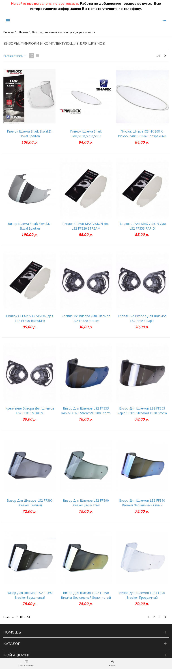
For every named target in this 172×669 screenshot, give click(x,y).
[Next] (165, 56)
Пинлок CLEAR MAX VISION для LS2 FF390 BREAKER (29, 318)
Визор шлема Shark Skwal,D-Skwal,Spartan (30, 226)
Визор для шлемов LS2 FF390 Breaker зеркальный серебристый (30, 597)
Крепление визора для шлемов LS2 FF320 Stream (86, 318)
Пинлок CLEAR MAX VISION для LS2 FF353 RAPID (142, 226)
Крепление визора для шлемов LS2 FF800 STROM (29, 410)
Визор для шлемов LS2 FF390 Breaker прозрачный (142, 595)
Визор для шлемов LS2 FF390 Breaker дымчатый (86, 502)
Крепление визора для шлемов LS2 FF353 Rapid (142, 318)
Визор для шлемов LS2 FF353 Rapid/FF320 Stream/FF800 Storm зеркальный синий (86, 413)
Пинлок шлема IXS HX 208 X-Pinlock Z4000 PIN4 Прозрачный (142, 133)
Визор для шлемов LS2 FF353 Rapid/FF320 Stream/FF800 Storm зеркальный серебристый (142, 413)
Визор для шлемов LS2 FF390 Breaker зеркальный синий (142, 502)
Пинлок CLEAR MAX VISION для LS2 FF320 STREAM (86, 226)
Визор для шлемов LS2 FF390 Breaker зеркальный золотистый (86, 595)
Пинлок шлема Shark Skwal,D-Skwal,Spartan (29, 133)
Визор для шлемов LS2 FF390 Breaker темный (30, 502)
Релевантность (14, 56)
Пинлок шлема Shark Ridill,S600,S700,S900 (86, 133)
